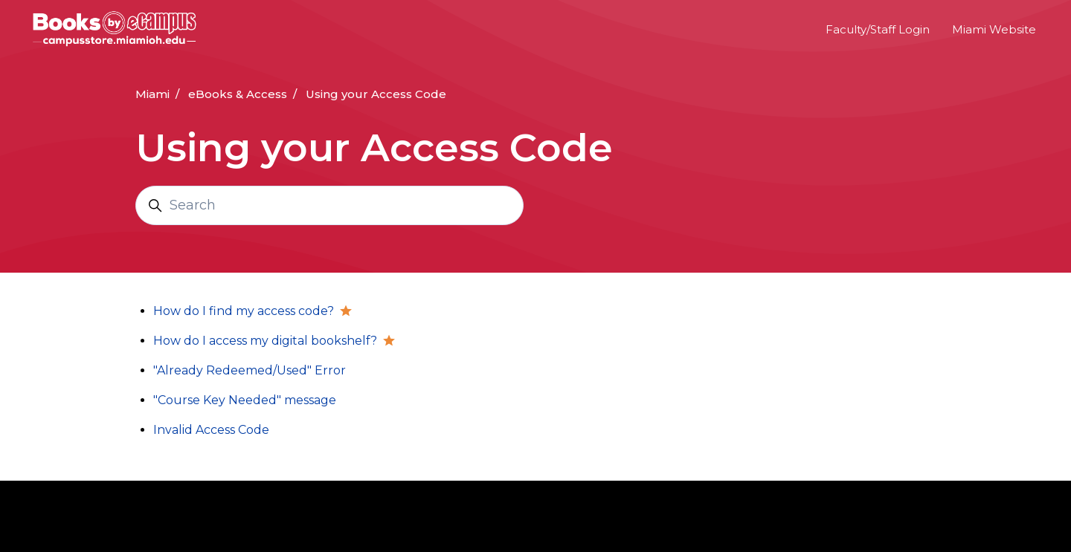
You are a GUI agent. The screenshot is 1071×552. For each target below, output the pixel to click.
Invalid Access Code (211, 430)
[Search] (329, 205)
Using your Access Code (376, 94)
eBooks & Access (237, 94)
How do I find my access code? (243, 311)
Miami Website (994, 29)
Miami (152, 94)
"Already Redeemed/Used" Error (249, 370)
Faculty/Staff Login (878, 29)
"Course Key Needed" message (244, 400)
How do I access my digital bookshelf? (265, 341)
